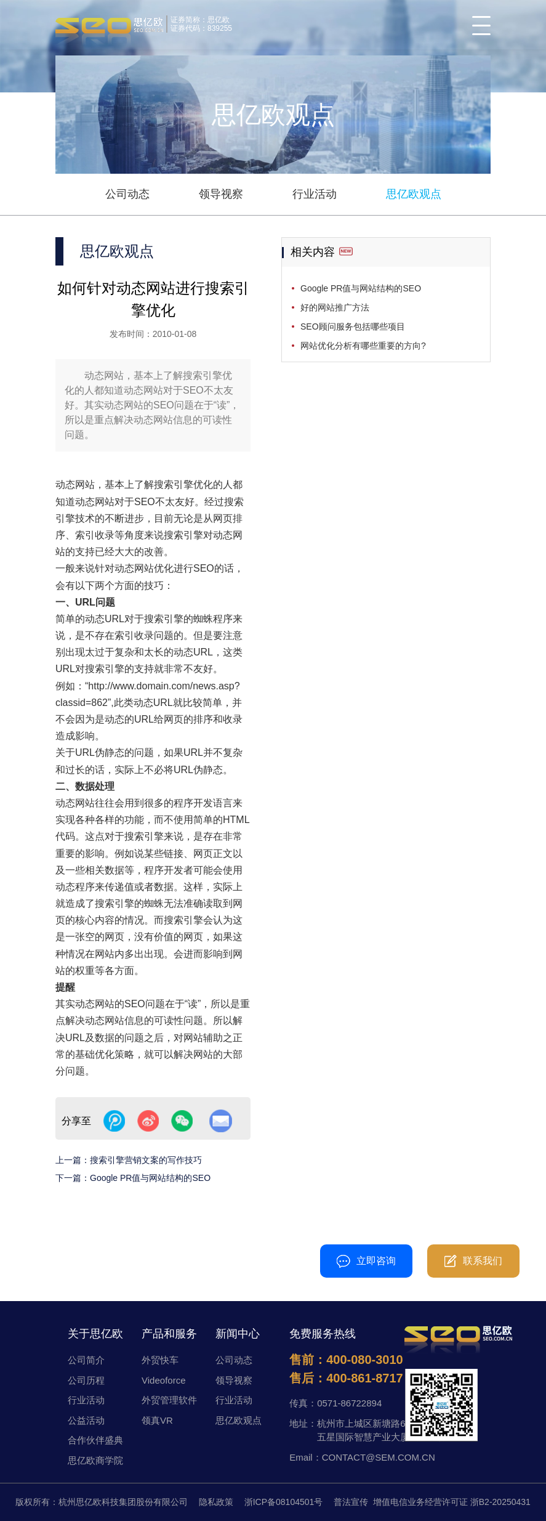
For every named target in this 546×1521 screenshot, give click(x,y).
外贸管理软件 (169, 1400)
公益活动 (86, 1420)
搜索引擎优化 (183, 484)
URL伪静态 (198, 770)
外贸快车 (160, 1360)
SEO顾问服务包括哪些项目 (352, 326)
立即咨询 (366, 1261)
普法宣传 (351, 1502)
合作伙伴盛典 (95, 1440)
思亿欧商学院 (95, 1460)
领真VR (157, 1420)
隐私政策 (216, 1502)
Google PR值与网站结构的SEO (150, 1178)
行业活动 (314, 194)
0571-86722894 (349, 1403)
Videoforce (163, 1380)
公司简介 (86, 1360)
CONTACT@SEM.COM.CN (378, 1457)
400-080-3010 (273, 1254)
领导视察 (221, 194)
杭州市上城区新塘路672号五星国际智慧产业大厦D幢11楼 (381, 1430)
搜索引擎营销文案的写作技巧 (146, 1160)
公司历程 (86, 1380)
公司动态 (127, 194)
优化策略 (114, 1054)
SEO (144, 502)
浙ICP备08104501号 (283, 1502)
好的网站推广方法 (334, 307)
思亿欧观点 (413, 194)
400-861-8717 (364, 1378)
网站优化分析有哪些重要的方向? (363, 346)
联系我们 (473, 1261)
